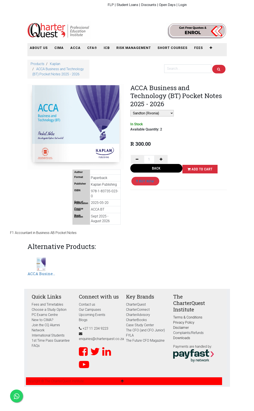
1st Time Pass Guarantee (51, 340)
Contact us (87, 304)
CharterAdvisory (138, 315)
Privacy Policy (183, 322)
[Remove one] (137, 159)
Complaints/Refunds (188, 333)
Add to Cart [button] (200, 169)
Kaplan (55, 64)
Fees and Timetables (47, 304)
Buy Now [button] (145, 181)
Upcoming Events (92, 315)
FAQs (36, 346)
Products (37, 64)
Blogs (83, 320)
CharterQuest (136, 304)
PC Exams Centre (45, 315)
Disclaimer (181, 328)
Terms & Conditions (187, 317)
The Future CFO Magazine (145, 340)
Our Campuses (90, 310)
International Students (48, 335)
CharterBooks (136, 320)
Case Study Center (140, 325)
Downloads (181, 338)
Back (156, 168)
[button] (211, 48)
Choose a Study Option (49, 310)
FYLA (130, 335)
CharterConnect (138, 310)
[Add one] (161, 159)
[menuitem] (39, 48)
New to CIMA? (42, 320)
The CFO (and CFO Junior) (145, 330)
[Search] (218, 69)
